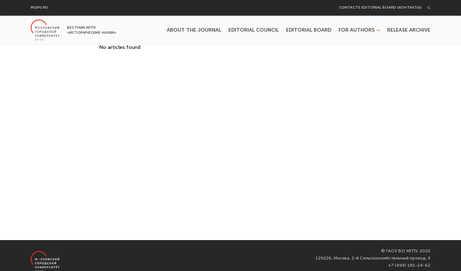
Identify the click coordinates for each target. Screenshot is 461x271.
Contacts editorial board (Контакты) (380, 8)
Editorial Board (308, 30)
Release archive (408, 30)
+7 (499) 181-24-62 (409, 265)
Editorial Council (253, 30)
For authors (357, 30)
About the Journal (194, 30)
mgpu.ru (39, 8)
